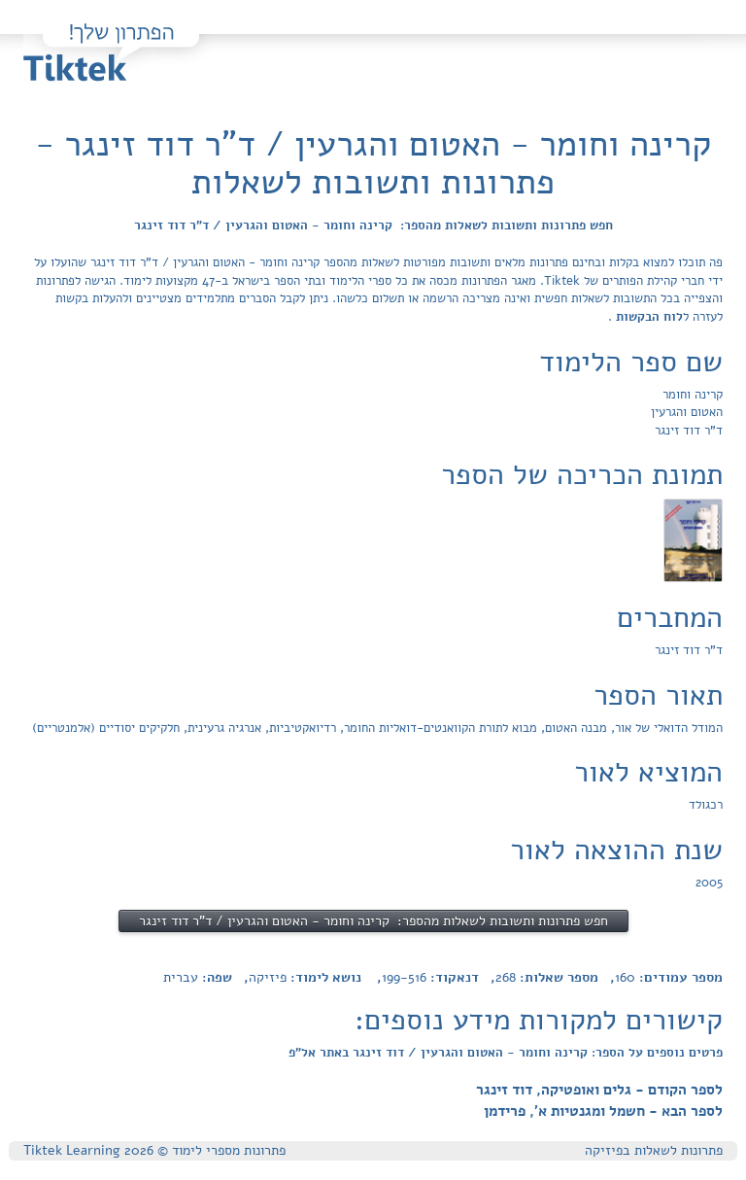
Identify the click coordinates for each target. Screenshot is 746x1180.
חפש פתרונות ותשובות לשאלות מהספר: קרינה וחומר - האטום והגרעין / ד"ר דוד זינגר (373, 225)
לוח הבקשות (647, 317)
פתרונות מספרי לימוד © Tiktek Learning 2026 (154, 1150)
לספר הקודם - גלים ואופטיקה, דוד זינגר (599, 1089)
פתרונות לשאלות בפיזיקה (654, 1150)
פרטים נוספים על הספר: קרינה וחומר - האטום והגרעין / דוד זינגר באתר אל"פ (505, 1052)
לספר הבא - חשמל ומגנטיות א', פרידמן (603, 1111)
